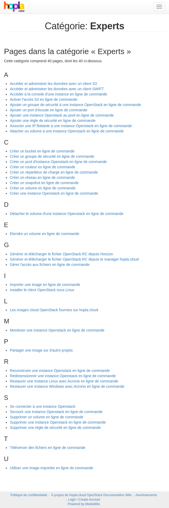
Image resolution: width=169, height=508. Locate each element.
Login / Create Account (84, 499)
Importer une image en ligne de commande (45, 284)
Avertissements (146, 495)
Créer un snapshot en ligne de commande (44, 183)
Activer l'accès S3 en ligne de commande (43, 99)
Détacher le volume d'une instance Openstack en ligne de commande (66, 214)
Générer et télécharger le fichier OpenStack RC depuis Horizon (61, 254)
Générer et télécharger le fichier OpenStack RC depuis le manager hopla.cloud (74, 259)
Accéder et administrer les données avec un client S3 (53, 84)
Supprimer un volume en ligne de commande (46, 417)
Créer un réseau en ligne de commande (42, 177)
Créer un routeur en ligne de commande (42, 167)
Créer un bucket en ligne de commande (42, 151)
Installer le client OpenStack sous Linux (42, 290)
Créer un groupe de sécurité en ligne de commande (52, 156)
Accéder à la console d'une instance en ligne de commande (58, 94)
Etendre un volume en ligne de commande (44, 234)
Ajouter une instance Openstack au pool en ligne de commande (62, 115)
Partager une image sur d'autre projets (41, 350)
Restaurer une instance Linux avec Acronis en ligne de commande (64, 381)
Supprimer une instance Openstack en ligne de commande (58, 422)
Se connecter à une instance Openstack (42, 406)
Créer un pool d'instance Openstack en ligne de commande (58, 162)
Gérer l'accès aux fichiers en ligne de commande (49, 264)
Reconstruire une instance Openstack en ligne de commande (60, 370)
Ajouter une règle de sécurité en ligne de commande (52, 120)
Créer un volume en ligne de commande (42, 188)
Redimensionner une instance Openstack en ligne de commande (63, 376)
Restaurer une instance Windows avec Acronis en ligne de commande (67, 386)
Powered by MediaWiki (83, 504)
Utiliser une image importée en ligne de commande (51, 468)
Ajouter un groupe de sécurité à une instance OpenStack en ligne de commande (75, 105)
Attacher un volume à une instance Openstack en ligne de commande (67, 131)
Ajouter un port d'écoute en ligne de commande (48, 110)
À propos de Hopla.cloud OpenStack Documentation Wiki (91, 495)
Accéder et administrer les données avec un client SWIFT (57, 89)
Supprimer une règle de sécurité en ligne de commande (55, 427)
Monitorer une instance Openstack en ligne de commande (57, 330)
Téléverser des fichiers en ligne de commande (47, 447)
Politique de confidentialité (28, 495)
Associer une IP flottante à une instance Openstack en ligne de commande (71, 126)
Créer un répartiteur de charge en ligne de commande (54, 172)
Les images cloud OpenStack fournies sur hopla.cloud (54, 310)
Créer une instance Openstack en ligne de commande (54, 193)
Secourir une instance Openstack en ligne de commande (56, 412)
